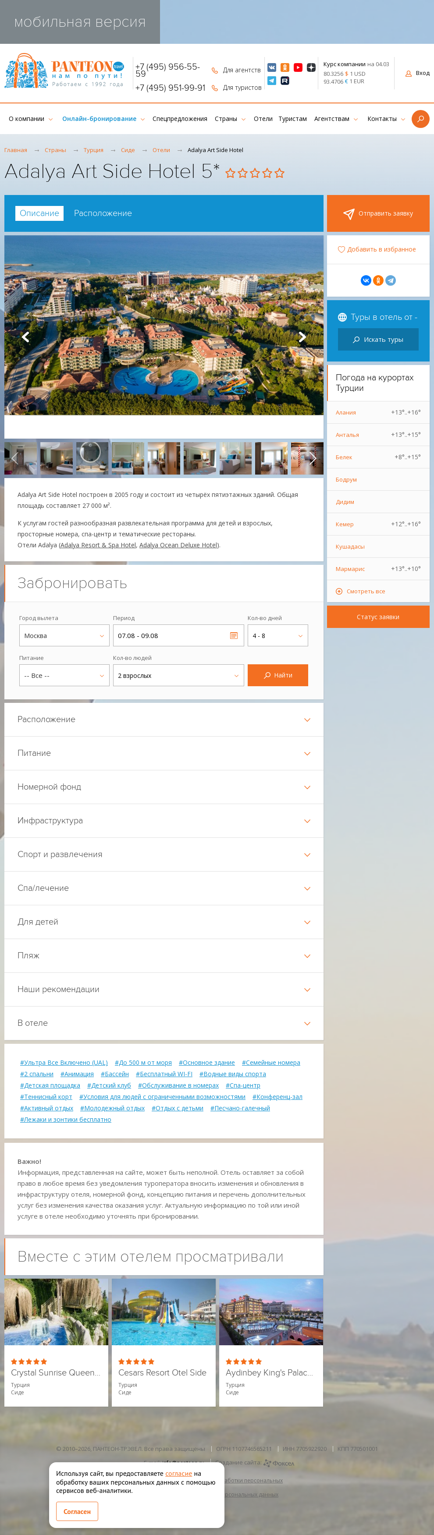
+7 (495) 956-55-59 (167, 71)
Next (302, 337)
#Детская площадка (50, 1085)
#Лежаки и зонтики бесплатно (65, 1120)
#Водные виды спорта (232, 1074)
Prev (25, 337)
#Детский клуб (109, 1085)
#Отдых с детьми (177, 1108)
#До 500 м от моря (143, 1063)
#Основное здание (207, 1063)
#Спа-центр (243, 1085)
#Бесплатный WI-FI (164, 1074)
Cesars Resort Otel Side (162, 1373)
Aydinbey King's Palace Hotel (271, 1373)
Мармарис (378, 569)
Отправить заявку (378, 214)
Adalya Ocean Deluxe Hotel (178, 545)
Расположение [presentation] (103, 213)
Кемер (378, 524)
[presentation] (14, 458)
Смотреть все (366, 591)
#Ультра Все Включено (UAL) (64, 1063)
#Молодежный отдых (112, 1108)
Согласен (77, 1511)
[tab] (39, 213)
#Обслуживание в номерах (178, 1085)
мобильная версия (80, 21)
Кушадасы (350, 546)
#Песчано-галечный (240, 1108)
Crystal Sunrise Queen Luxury (56, 1373)
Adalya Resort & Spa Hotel (98, 545)
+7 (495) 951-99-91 (170, 88)
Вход (418, 73)
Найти (278, 675)
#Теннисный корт (46, 1097)
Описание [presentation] (39, 213)
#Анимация (77, 1074)
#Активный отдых (46, 1108)
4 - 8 (259, 635)
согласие (178, 1473)
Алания (378, 412)
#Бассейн (115, 1074)
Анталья (378, 435)
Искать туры (378, 339)
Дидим (345, 502)
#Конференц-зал (277, 1097)
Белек (378, 457)
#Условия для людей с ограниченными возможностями (162, 1097)
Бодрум (346, 479)
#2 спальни (36, 1074)
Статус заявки (378, 617)
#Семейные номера (271, 1063)
